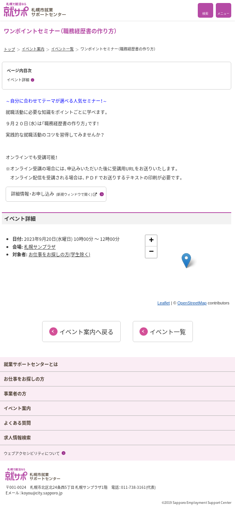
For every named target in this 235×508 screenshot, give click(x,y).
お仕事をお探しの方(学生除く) (59, 254)
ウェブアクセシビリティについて (32, 453)
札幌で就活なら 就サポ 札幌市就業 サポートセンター (35, 9)
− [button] (151, 252)
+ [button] (151, 240)
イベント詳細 (18, 79)
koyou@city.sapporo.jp (41, 493)
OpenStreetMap (192, 303)
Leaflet (164, 303)
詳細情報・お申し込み (54, 193)
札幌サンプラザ (40, 246)
